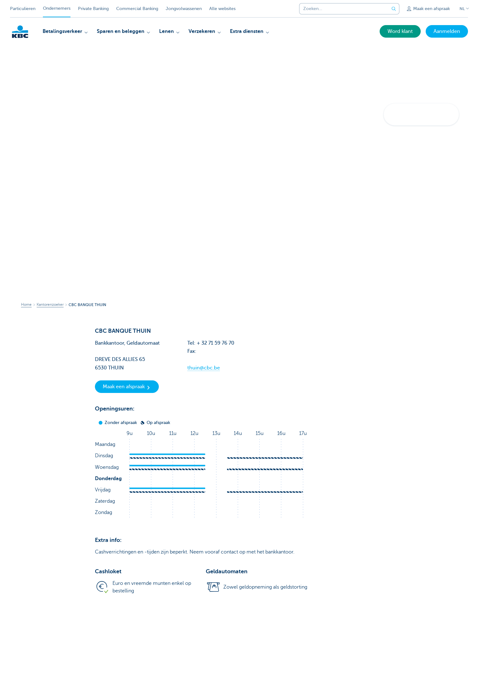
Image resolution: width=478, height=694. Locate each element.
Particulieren (22, 8)
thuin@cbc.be (203, 368)
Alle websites (222, 8)
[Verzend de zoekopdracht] (393, 8)
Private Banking (93, 8)
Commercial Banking (137, 8)
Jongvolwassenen (184, 8)
